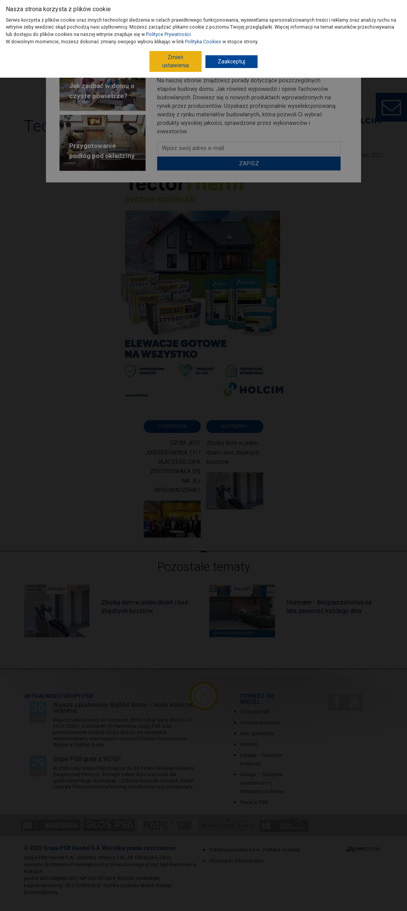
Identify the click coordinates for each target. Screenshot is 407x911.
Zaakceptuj (231, 61)
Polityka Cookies (203, 41)
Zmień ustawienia (175, 61)
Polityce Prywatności (168, 34)
